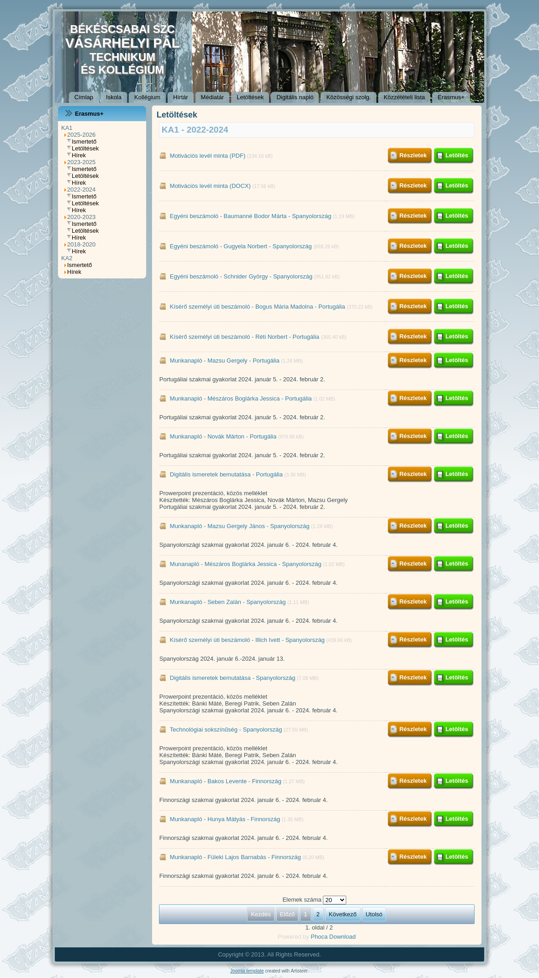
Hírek (79, 155)
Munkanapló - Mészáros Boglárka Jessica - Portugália (241, 398)
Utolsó (374, 914)
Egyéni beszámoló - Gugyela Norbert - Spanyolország (241, 246)
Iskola (114, 97)
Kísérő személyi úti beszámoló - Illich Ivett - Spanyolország (247, 639)
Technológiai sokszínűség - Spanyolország (227, 729)
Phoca (319, 936)
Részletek (413, 155)
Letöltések (250, 97)
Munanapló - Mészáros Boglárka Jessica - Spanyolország (246, 564)
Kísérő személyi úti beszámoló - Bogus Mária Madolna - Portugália (257, 306)
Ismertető (84, 141)
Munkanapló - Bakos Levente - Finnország (225, 781)
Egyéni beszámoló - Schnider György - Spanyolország (241, 276)
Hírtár (180, 97)
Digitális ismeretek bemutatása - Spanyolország (233, 677)
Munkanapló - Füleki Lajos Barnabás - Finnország (235, 857)
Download (342, 936)
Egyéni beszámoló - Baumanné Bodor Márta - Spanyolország (250, 216)
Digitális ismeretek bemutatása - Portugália (226, 474)
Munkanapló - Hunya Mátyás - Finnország (225, 819)
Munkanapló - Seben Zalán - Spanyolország (228, 602)
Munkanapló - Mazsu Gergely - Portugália (225, 360)
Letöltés (456, 155)
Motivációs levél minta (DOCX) (210, 185)
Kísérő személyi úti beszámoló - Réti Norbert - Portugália (244, 336)
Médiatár (212, 97)
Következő (343, 914)
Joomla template (247, 970)
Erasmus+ (451, 97)
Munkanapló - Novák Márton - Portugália (223, 436)
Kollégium (147, 97)
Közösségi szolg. (348, 97)
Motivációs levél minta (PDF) (207, 155)
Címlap (83, 97)
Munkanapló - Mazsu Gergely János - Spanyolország (240, 526)
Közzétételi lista (404, 97)
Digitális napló (294, 97)
